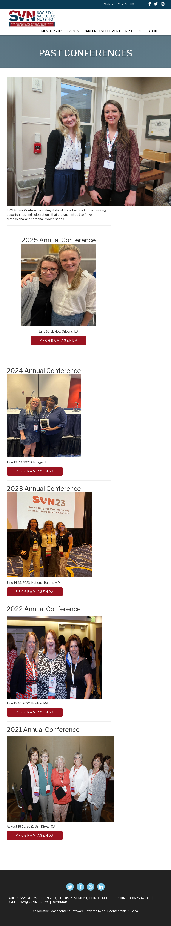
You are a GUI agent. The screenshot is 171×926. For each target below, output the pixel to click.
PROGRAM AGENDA (59, 340)
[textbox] (140, 4)
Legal (134, 911)
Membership (51, 31)
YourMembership (114, 911)
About (153, 31)
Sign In (109, 4)
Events (73, 31)
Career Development (102, 31)
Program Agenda (35, 591)
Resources (134, 31)
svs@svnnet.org (34, 902)
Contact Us (126, 4)
